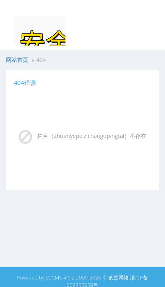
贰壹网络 (118, 277)
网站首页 (17, 59)
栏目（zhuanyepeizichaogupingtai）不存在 (91, 136)
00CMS (54, 277)
